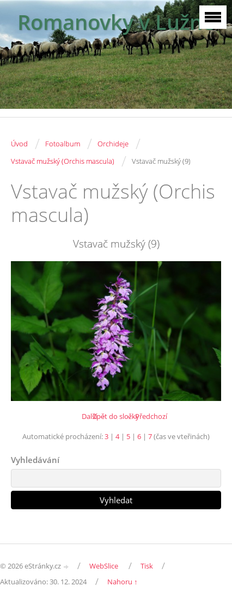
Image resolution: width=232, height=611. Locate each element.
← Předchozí (146, 416)
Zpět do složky (116, 416)
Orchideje (113, 144)
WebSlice (103, 566)
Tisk (147, 566)
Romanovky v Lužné (116, 22)
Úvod (19, 144)
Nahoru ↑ (122, 582)
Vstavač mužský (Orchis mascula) (62, 161)
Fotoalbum (62, 144)
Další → (94, 416)
